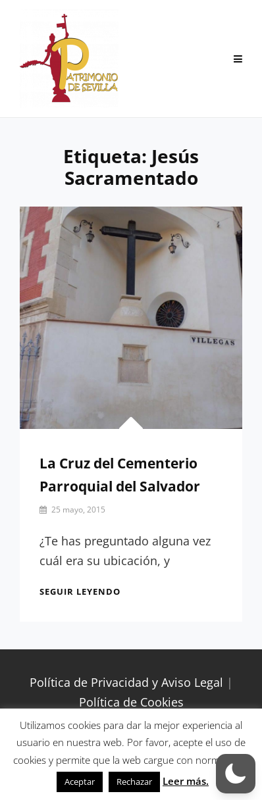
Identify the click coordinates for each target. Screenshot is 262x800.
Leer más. (186, 781)
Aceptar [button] (80, 782)
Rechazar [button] (134, 782)
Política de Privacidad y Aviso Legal (126, 682)
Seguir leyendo (79, 591)
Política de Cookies (131, 702)
